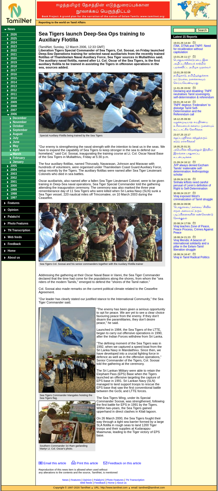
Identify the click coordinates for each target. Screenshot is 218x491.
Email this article (54, 463)
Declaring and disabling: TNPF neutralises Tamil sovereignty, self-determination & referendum (193, 94)
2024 (14, 42)
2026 (14, 34)
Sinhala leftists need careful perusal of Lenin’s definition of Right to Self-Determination (192, 185)
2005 (14, 165)
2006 (14, 114)
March (17, 153)
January (18, 161)
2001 (14, 181)
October (18, 126)
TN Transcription (19, 230)
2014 (14, 82)
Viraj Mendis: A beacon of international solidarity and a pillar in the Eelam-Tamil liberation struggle (191, 245)
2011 (14, 94)
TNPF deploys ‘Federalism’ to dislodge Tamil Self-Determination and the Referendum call (192, 109)
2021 (14, 54)
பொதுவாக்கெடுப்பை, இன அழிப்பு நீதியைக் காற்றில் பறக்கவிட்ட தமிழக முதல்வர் (192, 63)
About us (14, 257)
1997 (14, 197)
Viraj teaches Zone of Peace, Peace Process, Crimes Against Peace (193, 229)
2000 (14, 185)
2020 (14, 58)
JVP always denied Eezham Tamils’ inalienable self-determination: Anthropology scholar (191, 170)
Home (12, 250)
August (17, 134)
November (20, 122)
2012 (14, 90)
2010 (14, 98)
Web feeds (15, 237)
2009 (14, 102)
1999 (14, 189)
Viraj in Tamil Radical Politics (191, 257)
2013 (14, 86)
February (19, 157)
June (16, 141)
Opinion (13, 209)
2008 (14, 106)
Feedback (14, 244)
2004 (14, 169)
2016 (14, 74)
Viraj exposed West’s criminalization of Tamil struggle (193, 198)
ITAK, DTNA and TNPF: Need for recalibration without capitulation (192, 49)
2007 (14, 110)
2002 (14, 177)
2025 (14, 38)
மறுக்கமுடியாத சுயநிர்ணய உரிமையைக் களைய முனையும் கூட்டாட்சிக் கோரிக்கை (193, 125)
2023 (14, 46)
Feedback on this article (124, 463)
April (16, 149)
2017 (14, 70)
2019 (14, 62)
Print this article (87, 463)
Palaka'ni (14, 216)
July (15, 138)
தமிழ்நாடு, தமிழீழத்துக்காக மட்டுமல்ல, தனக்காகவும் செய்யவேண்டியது (190, 79)
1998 (14, 193)
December (19, 118)
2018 (14, 66)
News (11, 29)
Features (14, 203)
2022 (14, 50)
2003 (14, 173)
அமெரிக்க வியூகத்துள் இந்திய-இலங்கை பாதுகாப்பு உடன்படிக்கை (193, 153)
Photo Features (18, 223)
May (15, 145)
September (20, 130)
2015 (14, 78)
